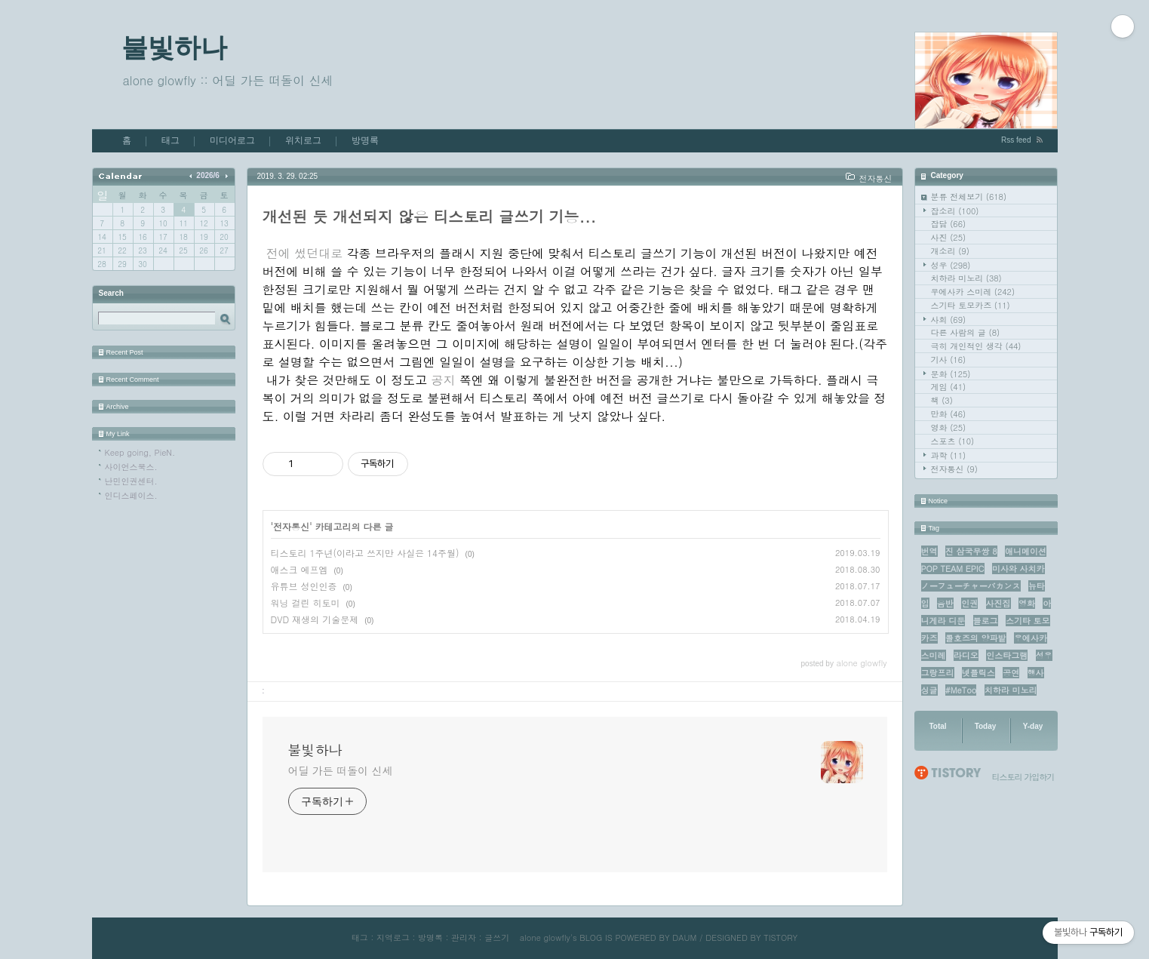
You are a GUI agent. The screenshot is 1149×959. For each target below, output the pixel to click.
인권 (969, 603)
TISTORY (780, 937)
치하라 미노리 (966, 278)
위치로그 (303, 140)
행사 (1036, 672)
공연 (1011, 672)
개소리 (950, 251)
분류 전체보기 (969, 196)
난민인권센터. (131, 481)
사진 (948, 237)
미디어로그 (232, 140)
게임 (948, 386)
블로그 (985, 620)
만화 (948, 414)
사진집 (998, 603)
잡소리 (955, 211)
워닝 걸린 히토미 (305, 602)
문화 (951, 374)
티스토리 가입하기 (1023, 776)
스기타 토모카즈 (970, 305)
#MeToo (961, 690)
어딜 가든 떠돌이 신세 (340, 770)
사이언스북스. (131, 466)
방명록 (365, 140)
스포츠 (953, 441)
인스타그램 (1007, 655)
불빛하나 (174, 47)
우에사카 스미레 (973, 291)
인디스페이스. (131, 495)
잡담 (948, 223)
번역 (929, 551)
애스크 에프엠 (299, 569)
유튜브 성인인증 (304, 585)
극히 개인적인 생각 (976, 346)
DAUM (684, 937)
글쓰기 (496, 937)
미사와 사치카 (1018, 568)
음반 (945, 603)
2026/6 (208, 175)
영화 (948, 427)
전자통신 (954, 469)
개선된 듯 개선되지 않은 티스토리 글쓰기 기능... (430, 216)
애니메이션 (1025, 551)
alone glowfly (545, 937)
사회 (948, 319)
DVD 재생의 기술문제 (315, 619)
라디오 (966, 655)
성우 (951, 265)
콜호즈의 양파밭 (975, 638)
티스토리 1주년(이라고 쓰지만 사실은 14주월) (365, 552)
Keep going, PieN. (140, 452)
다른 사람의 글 (965, 332)
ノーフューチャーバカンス (971, 586)
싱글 (929, 690)
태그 (170, 140)
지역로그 (393, 937)
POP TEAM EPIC (953, 568)
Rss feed (1016, 140)
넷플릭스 (978, 672)
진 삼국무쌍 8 (971, 551)
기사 (948, 359)
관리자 (463, 937)
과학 (948, 455)
